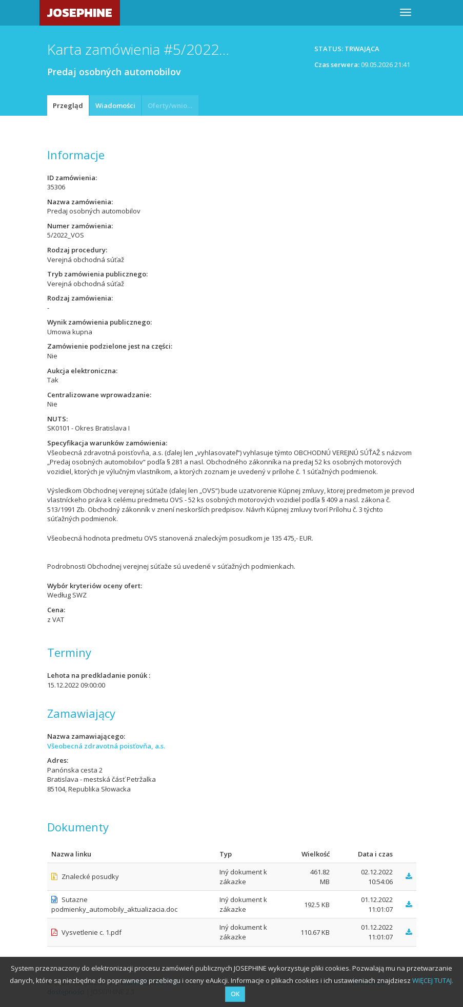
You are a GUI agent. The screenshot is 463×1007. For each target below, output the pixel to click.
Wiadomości (115, 105)
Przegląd (68, 105)
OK (235, 994)
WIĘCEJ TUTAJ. (432, 980)
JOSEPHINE (79, 13)
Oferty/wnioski (172, 105)
